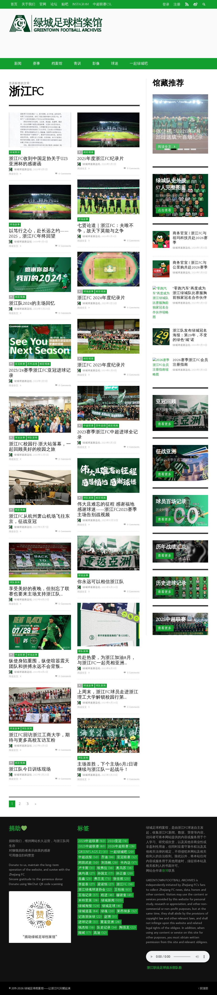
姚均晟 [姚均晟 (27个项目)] (86, 873)
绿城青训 (15, 152)
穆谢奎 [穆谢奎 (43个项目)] (124, 895)
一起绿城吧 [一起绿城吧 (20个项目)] (122, 852)
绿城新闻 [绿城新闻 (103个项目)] (112, 900)
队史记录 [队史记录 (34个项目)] (107, 927)
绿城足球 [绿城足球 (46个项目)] (112, 906)
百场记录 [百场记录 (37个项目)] (88, 895)
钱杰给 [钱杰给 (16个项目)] (86, 927)
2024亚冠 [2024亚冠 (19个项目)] (118, 841)
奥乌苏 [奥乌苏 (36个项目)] (124, 868)
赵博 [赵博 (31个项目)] (110, 917)
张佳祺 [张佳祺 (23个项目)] (121, 879)
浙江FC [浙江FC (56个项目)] (125, 884)
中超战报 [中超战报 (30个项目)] (88, 857)
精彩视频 (88, 152)
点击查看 (164, 210)
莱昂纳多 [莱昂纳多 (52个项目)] (127, 911)
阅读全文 (15, 173)
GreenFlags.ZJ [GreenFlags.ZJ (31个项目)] (93, 852)
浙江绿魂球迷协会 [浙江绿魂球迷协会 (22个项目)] (95, 889)
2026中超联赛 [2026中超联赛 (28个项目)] (121, 846)
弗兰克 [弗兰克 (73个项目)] (102, 879)
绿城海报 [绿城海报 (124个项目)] (88, 906)
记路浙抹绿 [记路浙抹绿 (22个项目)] (90, 917)
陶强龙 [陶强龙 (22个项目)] (127, 927)
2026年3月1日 (40, 169)
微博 (165, 871)
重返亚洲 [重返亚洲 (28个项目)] (110, 922)
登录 (166, 4)
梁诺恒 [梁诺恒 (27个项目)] (105, 884)
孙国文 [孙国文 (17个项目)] (105, 873)
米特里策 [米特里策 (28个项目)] (88, 900)
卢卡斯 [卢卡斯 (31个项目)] (86, 868)
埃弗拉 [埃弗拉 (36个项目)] (105, 868)
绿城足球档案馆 (34, 988)
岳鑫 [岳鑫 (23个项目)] (85, 879)
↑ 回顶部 (203, 988)
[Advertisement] (136, 41)
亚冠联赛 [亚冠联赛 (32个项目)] (127, 857)
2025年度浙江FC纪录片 (100, 158)
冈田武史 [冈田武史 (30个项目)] (88, 862)
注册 (177, 4)
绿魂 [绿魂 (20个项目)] (107, 911)
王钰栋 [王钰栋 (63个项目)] (122, 889)
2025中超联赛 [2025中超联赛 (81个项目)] (91, 846)
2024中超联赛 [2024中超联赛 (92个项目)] (91, 841)
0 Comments (63, 173)
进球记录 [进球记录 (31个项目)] (88, 922)
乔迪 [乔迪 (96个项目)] (107, 857)
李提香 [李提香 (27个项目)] (86, 884)
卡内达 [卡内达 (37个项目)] (128, 862)
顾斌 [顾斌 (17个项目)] (84, 933)
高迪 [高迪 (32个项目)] (100, 933)
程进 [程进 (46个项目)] (107, 895)
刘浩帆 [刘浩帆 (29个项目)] (109, 862)
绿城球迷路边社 (23, 169)
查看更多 (164, 424)
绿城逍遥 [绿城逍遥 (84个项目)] (88, 911)
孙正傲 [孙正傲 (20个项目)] (124, 873)
